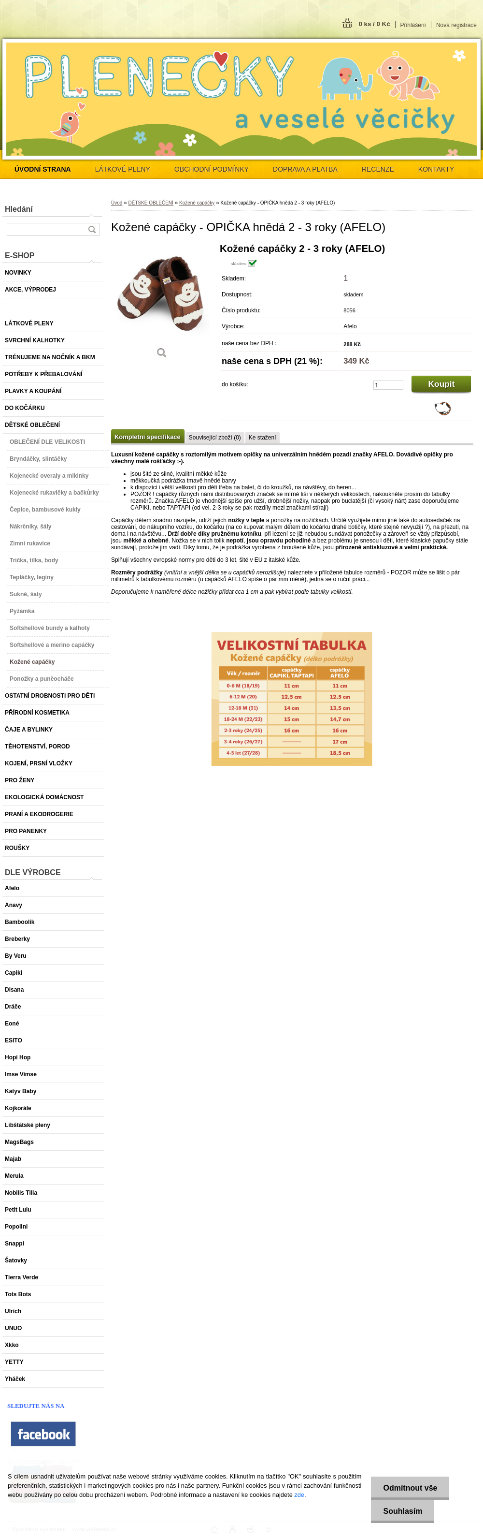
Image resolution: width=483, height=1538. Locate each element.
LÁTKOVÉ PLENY (122, 169)
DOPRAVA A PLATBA (305, 169)
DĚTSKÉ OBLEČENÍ (150, 202)
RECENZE (378, 169)
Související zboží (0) (215, 437)
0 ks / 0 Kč (374, 24)
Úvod (116, 202)
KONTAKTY (436, 169)
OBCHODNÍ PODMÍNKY (211, 169)
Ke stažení (262, 437)
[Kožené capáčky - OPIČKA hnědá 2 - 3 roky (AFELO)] (162, 304)
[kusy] (388, 385)
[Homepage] (42, 169)
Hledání (19, 209)
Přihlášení (413, 25)
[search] (92, 229)
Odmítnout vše (410, 1488)
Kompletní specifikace (147, 436)
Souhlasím (402, 1511)
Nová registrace (456, 25)
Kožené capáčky (196, 202)
